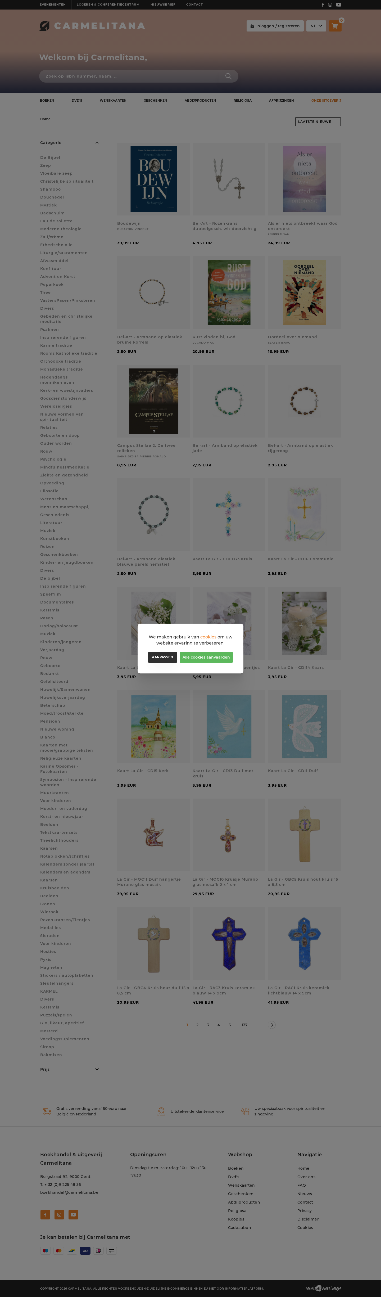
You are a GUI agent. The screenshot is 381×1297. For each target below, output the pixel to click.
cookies (208, 637)
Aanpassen (162, 657)
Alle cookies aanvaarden (206, 657)
